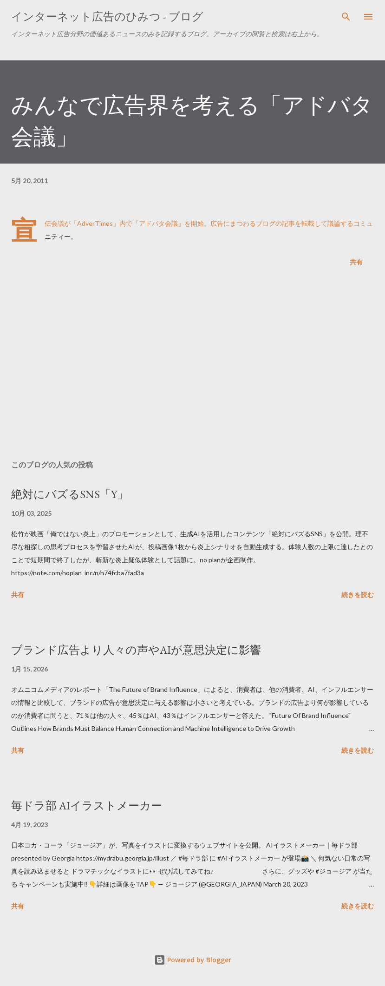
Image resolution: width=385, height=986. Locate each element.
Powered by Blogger (192, 959)
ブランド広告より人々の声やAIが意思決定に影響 (136, 650)
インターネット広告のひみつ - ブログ (107, 16)
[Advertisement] (192, 365)
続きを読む (357, 594)
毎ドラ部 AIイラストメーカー (86, 805)
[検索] (346, 16)
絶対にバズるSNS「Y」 (69, 494)
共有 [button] (356, 262)
